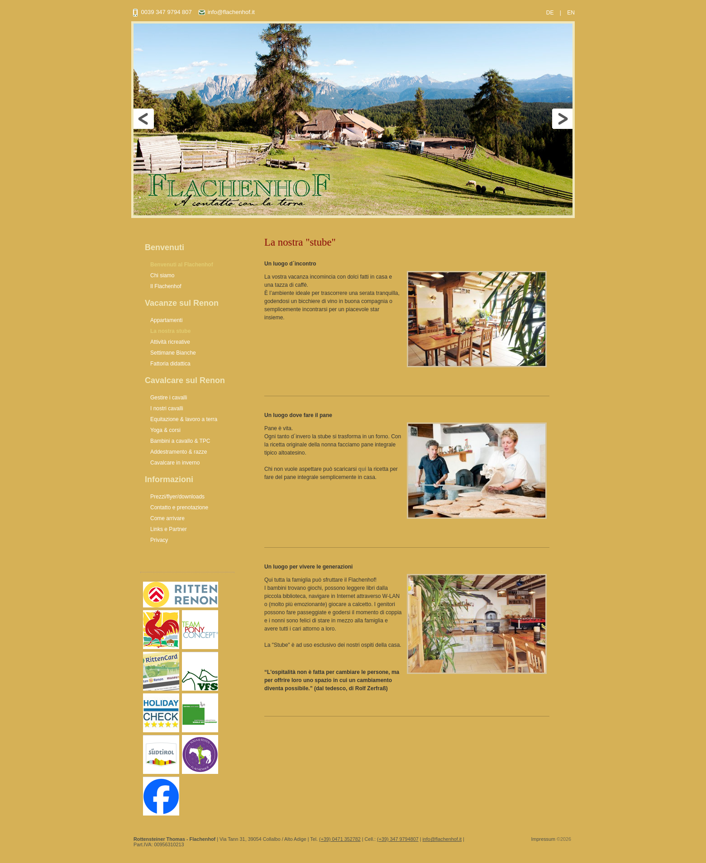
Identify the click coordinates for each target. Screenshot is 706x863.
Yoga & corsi (165, 430)
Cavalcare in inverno (175, 463)
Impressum (543, 839)
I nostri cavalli (166, 408)
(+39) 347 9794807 (398, 839)
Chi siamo (162, 275)
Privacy (159, 540)
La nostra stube (170, 331)
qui (362, 469)
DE (550, 12)
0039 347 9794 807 (161, 12)
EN (571, 12)
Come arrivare (167, 518)
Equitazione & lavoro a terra (183, 419)
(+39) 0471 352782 (340, 839)
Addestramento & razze (178, 452)
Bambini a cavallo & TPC (180, 441)
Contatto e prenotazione (179, 507)
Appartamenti (166, 320)
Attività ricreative (170, 342)
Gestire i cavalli (168, 397)
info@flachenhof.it (226, 12)
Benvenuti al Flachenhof (181, 264)
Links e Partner (168, 529)
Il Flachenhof (165, 286)
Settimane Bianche (173, 353)
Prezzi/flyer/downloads (177, 496)
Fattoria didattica (170, 363)
